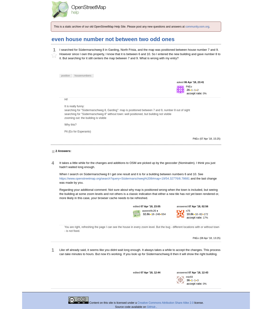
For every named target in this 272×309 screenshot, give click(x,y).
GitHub (151, 307)
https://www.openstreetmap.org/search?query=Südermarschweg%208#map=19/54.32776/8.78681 (124, 178)
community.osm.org (197, 26)
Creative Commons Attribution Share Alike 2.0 (166, 302)
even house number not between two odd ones (113, 39)
